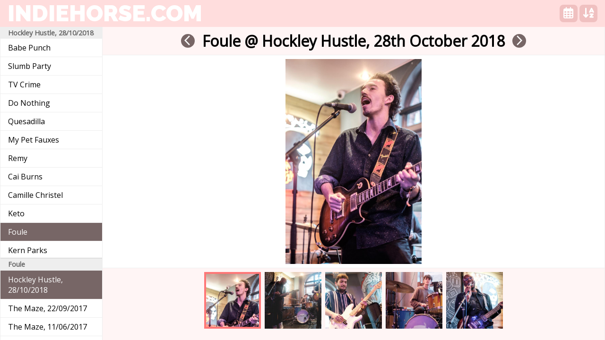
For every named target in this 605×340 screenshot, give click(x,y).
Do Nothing (29, 103)
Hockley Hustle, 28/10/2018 (35, 284)
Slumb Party (29, 66)
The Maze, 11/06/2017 (47, 327)
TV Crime (24, 84)
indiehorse (105, 13)
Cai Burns (25, 176)
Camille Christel (35, 195)
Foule (17, 232)
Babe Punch (29, 47)
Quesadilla (26, 121)
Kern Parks (27, 250)
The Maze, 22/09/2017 (47, 308)
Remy (17, 158)
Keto (16, 213)
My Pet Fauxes (33, 140)
